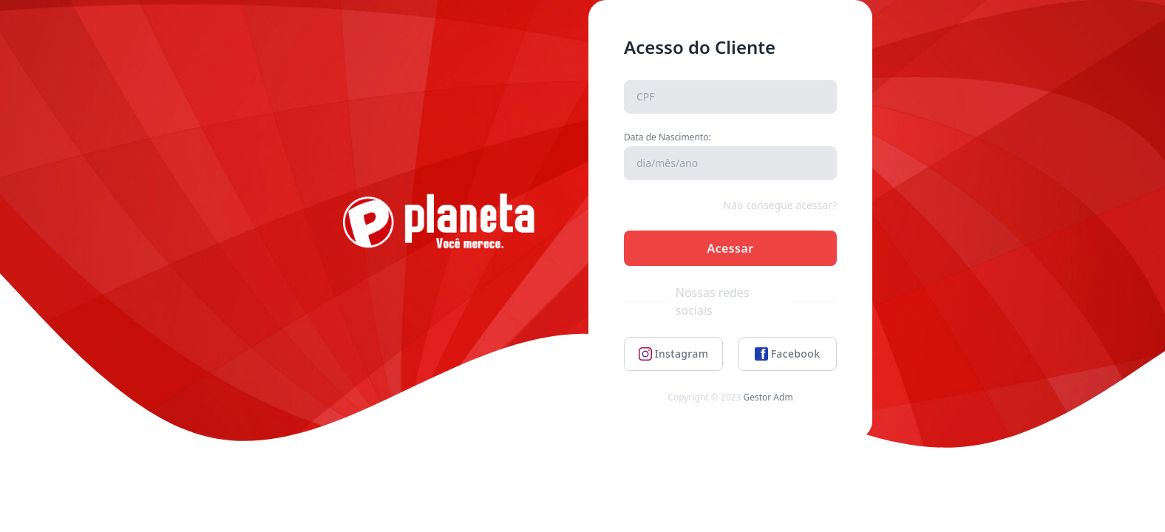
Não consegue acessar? (780, 205)
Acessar (730, 248)
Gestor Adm (767, 397)
